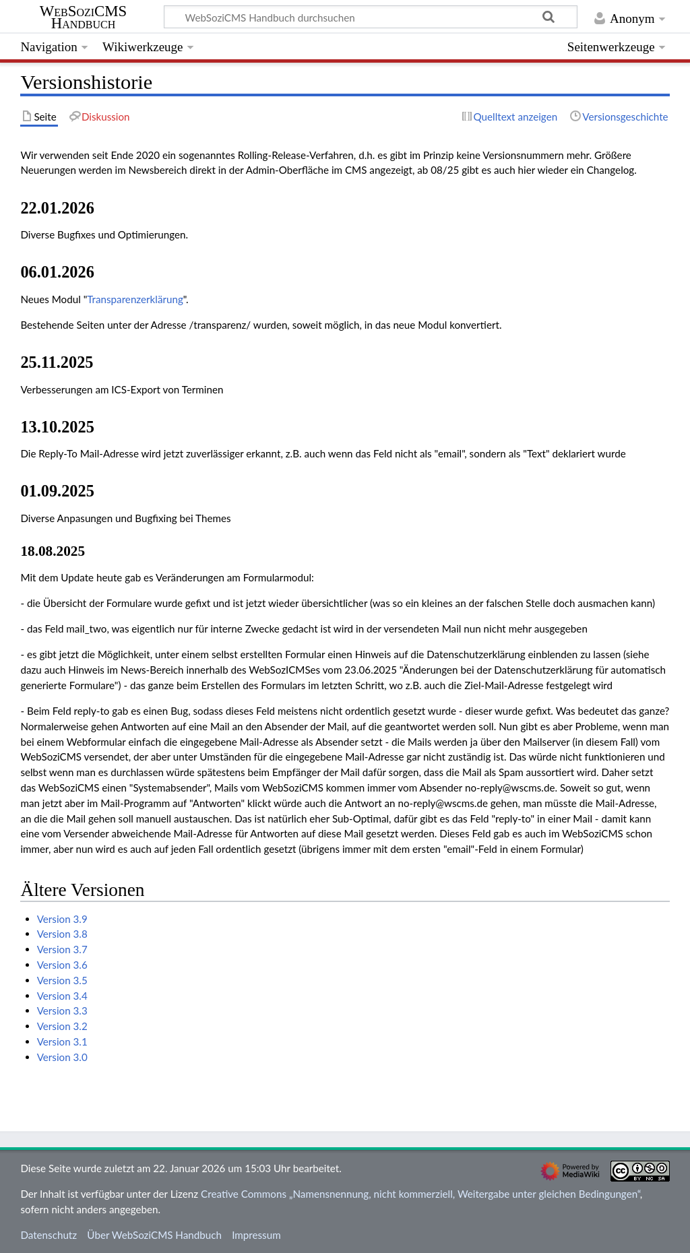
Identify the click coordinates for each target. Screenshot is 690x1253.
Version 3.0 (62, 1057)
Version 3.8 (62, 934)
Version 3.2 (62, 1026)
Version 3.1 (62, 1041)
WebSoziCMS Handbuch (83, 17)
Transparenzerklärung (135, 299)
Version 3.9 (62, 919)
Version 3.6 (62, 965)
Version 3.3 (62, 1010)
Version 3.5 (62, 980)
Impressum (256, 1235)
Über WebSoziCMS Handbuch (154, 1235)
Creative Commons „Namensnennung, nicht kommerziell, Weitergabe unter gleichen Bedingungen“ (420, 1194)
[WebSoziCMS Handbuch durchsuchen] (370, 17)
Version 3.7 (62, 949)
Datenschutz (48, 1235)
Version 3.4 (62, 996)
